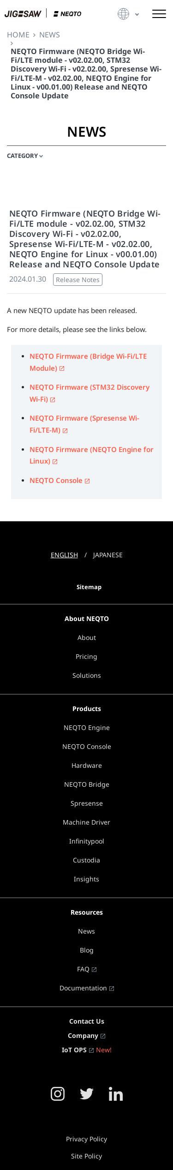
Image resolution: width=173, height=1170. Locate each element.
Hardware (87, 765)
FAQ (83, 969)
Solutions (86, 675)
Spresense (87, 803)
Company (83, 1035)
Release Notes (78, 279)
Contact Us (86, 1021)
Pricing (86, 656)
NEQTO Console (56, 480)
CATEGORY (22, 155)
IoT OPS (74, 1049)
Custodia (86, 860)
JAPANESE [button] (108, 554)
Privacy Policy (86, 1138)
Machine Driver (86, 822)
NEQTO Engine (87, 727)
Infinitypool (86, 841)
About (87, 637)
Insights (86, 878)
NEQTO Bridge (86, 784)
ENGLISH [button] (64, 554)
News (86, 931)
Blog (87, 950)
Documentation (83, 987)
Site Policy (86, 1156)
